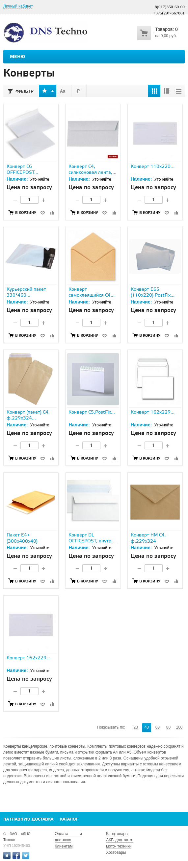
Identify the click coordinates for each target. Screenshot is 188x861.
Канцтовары (117, 833)
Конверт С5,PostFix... (91, 412)
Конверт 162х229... (28, 658)
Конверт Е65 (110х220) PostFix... (153, 292)
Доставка (42, 819)
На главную (16, 819)
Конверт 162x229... (153, 412)
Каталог (69, 819)
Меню (17, 57)
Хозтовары (116, 852)
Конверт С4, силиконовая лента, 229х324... (90, 172)
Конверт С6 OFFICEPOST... (22, 169)
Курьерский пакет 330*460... (26, 292)
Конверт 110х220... (153, 167)
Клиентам (63, 846)
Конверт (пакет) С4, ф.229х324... (28, 415)
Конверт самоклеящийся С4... (91, 292)
